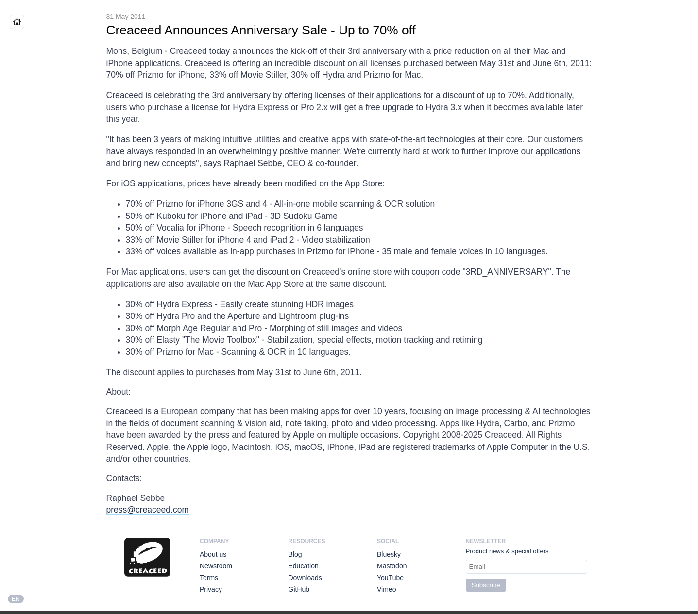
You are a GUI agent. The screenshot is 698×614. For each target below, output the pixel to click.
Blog (295, 554)
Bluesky (389, 554)
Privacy (211, 589)
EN (16, 599)
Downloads (305, 577)
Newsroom (216, 566)
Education (304, 566)
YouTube (390, 577)
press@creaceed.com (147, 509)
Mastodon (392, 566)
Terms (209, 577)
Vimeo (386, 589)
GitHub (299, 589)
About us (213, 554)
